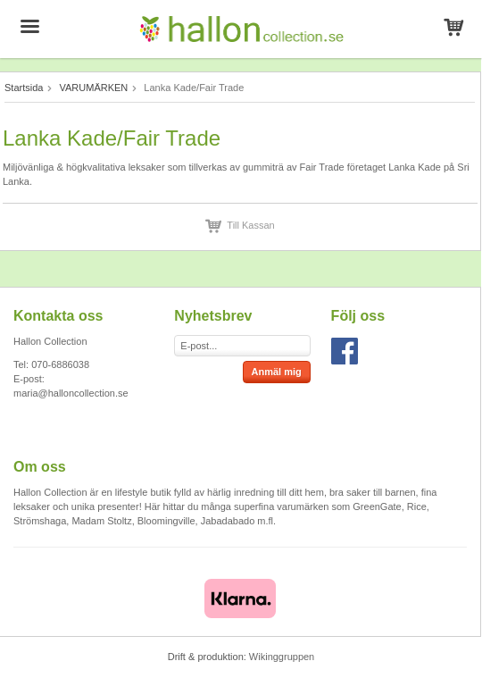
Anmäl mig (277, 371)
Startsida (23, 87)
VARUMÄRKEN (93, 87)
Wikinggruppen (281, 656)
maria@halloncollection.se (71, 393)
